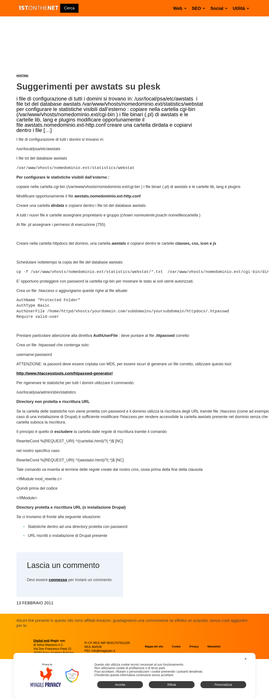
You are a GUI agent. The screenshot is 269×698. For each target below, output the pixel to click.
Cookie (176, 646)
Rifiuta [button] (171, 684)
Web (180, 8)
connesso (58, 580)
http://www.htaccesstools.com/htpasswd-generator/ (64, 373)
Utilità (242, 8)
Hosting (22, 75)
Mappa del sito (154, 646)
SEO (199, 8)
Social (219, 8)
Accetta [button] (120, 684)
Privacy (194, 646)
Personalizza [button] (223, 684)
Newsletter (214, 646)
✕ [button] (245, 659)
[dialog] (135, 675)
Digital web (41, 640)
